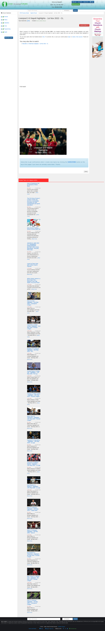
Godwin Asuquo (61, 626)
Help (91, 1)
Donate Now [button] (75, 4)
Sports (31, 180)
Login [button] (74, 1)
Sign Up (51, 628)
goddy (28, 20)
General (4, 16)
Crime (4, 25)
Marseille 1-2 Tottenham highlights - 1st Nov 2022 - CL (35, 43)
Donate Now (72, 628)
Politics (4, 19)
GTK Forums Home (24, 13)
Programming (5, 29)
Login (47, 628)
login (69, 36)
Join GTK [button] (80, 1)
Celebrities (5, 22)
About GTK (86, 1)
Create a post (8, 37)
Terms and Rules (32, 628)
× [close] (86, 160)
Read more (34, 238)
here (44, 36)
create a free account (77, 36)
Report (86, 171)
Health (4, 32)
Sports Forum (33, 13)
